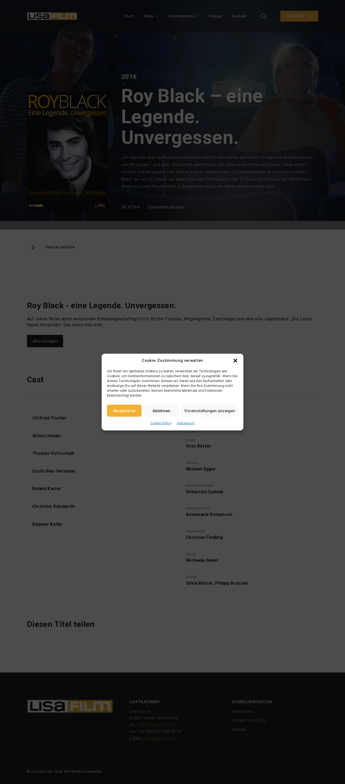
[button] (235, 360)
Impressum (186, 423)
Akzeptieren (124, 410)
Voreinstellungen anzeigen (209, 410)
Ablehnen (161, 410)
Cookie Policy (161, 423)
